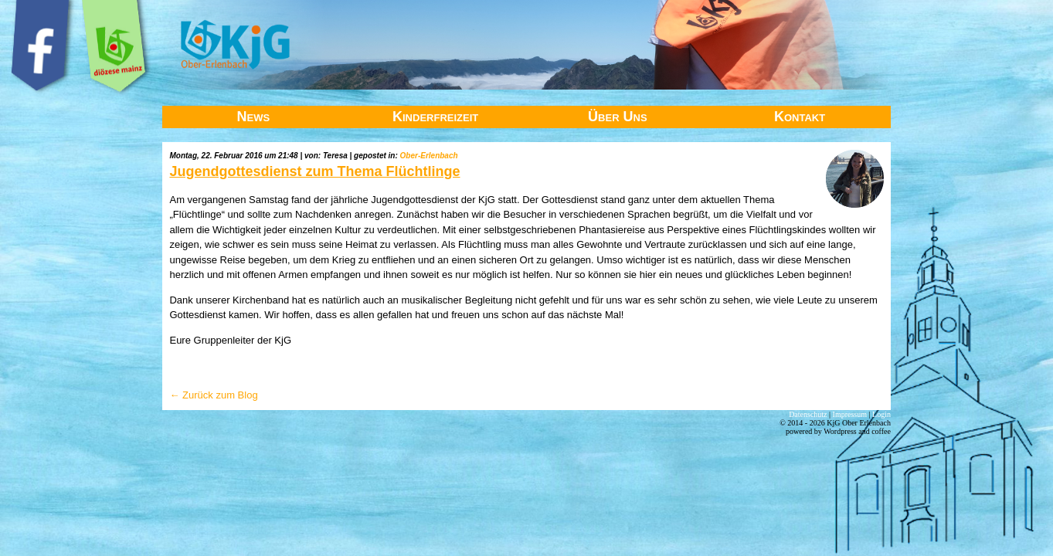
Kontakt (799, 116)
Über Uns (617, 116)
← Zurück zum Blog (213, 395)
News (253, 116)
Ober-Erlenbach (429, 155)
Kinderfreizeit (435, 116)
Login (881, 414)
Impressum (850, 414)
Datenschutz (808, 414)
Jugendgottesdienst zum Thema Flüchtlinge (314, 171)
